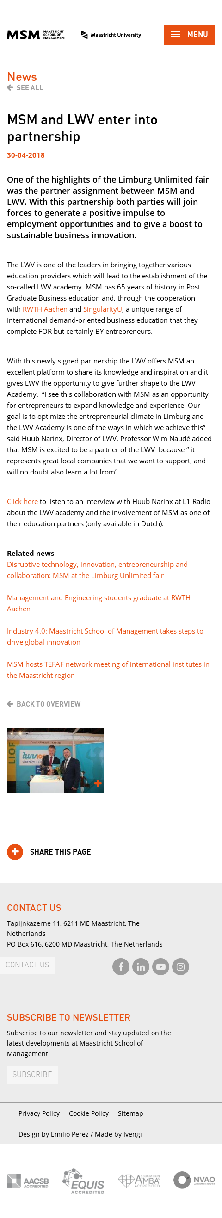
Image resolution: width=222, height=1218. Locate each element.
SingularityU (102, 309)
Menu (189, 35)
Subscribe (32, 1075)
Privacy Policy (39, 1113)
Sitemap (130, 1113)
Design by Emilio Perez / (56, 1134)
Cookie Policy (89, 1113)
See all (30, 88)
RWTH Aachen (45, 309)
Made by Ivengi (118, 1134)
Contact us (27, 965)
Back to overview (48, 704)
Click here (22, 501)
